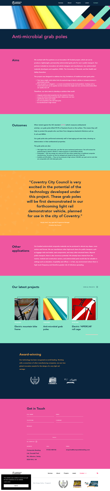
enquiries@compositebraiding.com (78, 450)
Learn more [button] (7, 481)
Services (60, 3)
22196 (63, 125)
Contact (95, 3)
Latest (87, 3)
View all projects (90, 287)
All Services (32, 441)
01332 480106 (51, 450)
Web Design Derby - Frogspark (42, 483)
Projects (78, 3)
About (69, 3)
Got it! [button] (16, 485)
